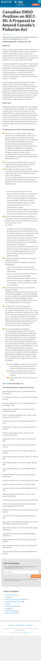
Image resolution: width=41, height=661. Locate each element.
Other (7, 604)
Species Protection (10, 611)
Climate (7, 597)
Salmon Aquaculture (11, 606)
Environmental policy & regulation (15, 599)
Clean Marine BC (10, 595)
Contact (11, 625)
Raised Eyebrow (26, 632)
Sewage (7, 608)
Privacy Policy (19, 625)
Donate (35, 4)
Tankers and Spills (10, 613)
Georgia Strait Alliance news (13, 602)
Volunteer (29, 625)
